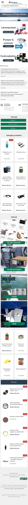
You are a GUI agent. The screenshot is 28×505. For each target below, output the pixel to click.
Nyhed (11, 140)
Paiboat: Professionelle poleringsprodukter (12, 80)
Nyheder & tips (4, 66)
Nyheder (12, 120)
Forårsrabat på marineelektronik (9, 69)
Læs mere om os (14, 476)
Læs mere (3, 76)
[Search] (14, 6)
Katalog (13, 128)
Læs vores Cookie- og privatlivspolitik (14, 488)
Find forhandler (13, 124)
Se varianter (7, 158)
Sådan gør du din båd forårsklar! (9, 92)
